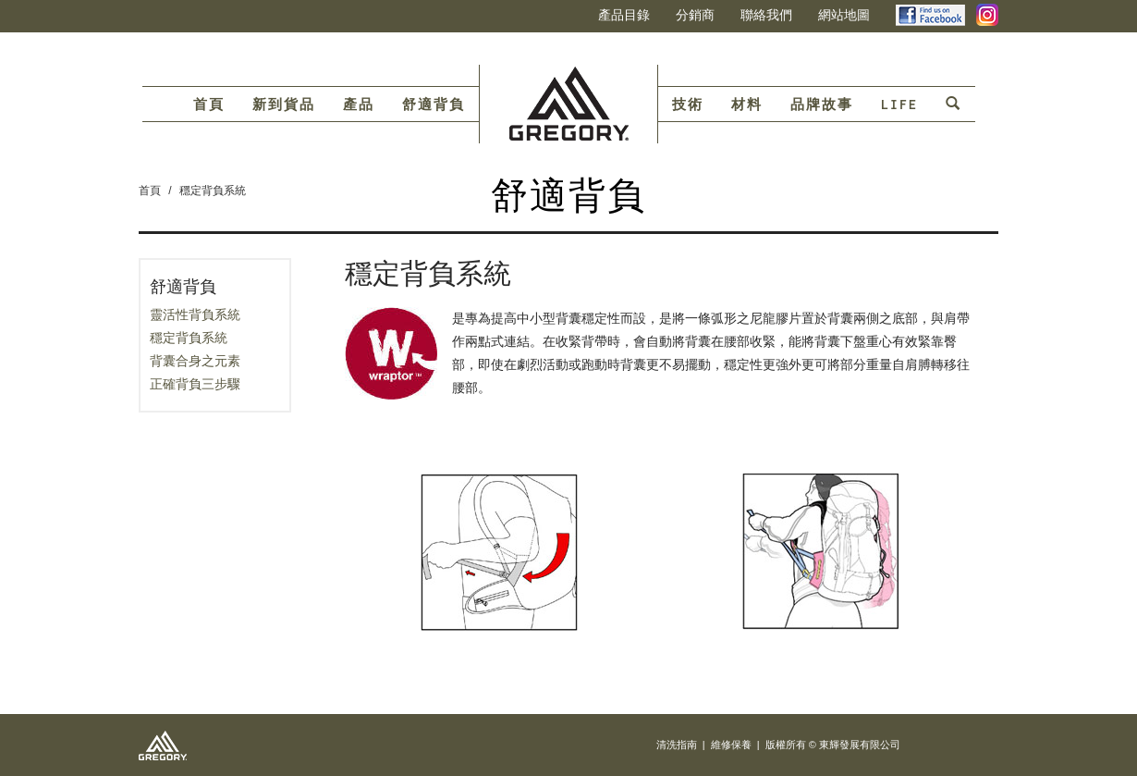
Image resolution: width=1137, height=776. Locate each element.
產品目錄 (624, 14)
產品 (358, 104)
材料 (747, 104)
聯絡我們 (766, 14)
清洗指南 (676, 744)
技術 (687, 104)
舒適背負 (433, 104)
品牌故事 (821, 104)
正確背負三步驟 (195, 383)
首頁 (209, 104)
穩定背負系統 (212, 190)
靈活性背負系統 (195, 314)
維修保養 (731, 744)
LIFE (899, 104)
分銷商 (695, 14)
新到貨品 (283, 104)
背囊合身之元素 (195, 360)
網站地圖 (844, 14)
